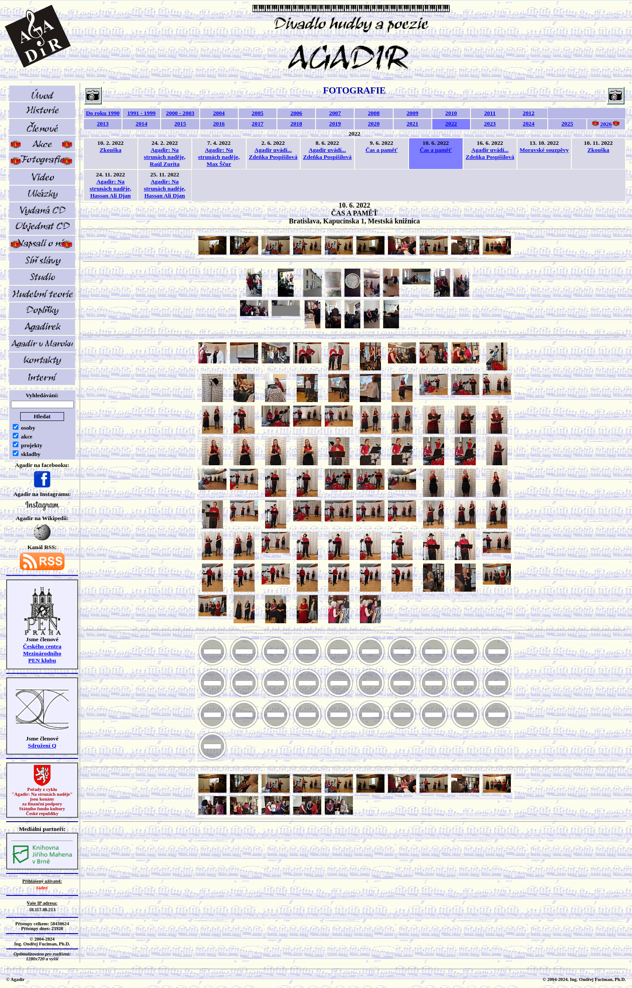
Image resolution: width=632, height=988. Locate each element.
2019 (335, 123)
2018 (296, 123)
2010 (451, 113)
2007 (335, 113)
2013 (103, 123)
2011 (490, 113)
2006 (296, 113)
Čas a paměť (382, 150)
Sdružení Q (42, 745)
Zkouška (111, 150)
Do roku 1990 (103, 113)
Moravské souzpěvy (544, 150)
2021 (412, 123)
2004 (219, 113)
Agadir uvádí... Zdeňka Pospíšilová (273, 153)
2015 (180, 123)
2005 (258, 113)
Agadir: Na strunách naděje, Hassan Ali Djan (110, 188)
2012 (529, 113)
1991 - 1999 (141, 113)
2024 (529, 123)
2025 (567, 123)
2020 (374, 123)
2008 (374, 113)
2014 (141, 123)
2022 (451, 123)
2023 (490, 123)
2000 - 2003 (180, 113)
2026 (606, 124)
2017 (258, 123)
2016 (219, 123)
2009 (412, 113)
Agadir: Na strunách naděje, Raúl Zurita (165, 157)
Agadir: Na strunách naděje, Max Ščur (219, 157)
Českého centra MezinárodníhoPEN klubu (42, 653)
